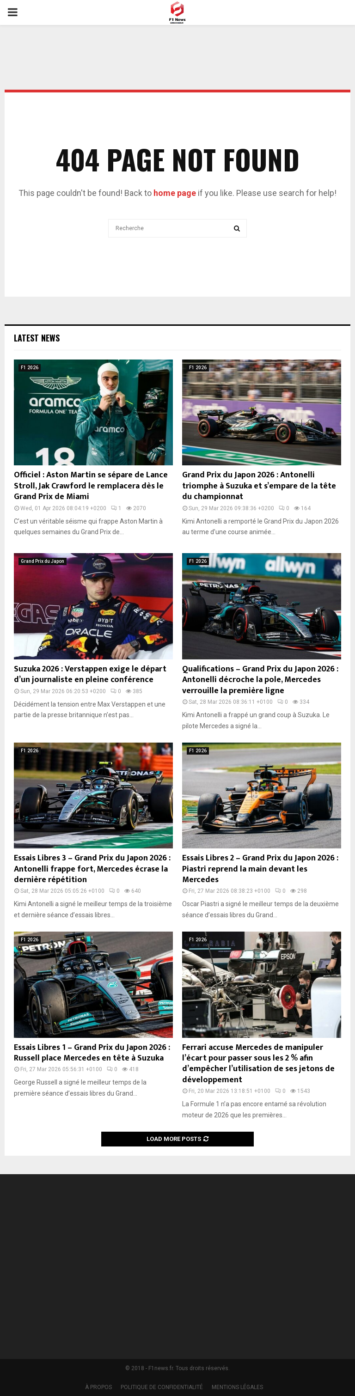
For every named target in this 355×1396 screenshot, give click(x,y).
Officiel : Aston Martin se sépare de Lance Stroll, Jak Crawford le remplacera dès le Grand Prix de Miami (91, 486)
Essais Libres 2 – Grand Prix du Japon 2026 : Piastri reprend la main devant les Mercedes (260, 869)
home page (174, 193)
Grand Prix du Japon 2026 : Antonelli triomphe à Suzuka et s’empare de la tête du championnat (259, 486)
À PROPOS (98, 1387)
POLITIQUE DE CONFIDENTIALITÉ (162, 1387)
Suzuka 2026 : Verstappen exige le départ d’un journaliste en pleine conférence (90, 674)
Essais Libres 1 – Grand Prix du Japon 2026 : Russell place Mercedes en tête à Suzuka (92, 1053)
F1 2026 (29, 367)
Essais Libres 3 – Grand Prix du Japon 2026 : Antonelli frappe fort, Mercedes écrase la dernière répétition (92, 869)
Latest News (37, 338)
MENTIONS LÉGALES (237, 1387)
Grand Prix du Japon (42, 561)
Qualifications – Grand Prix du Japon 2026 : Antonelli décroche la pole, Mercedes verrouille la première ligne (260, 680)
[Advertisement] (271, 1260)
